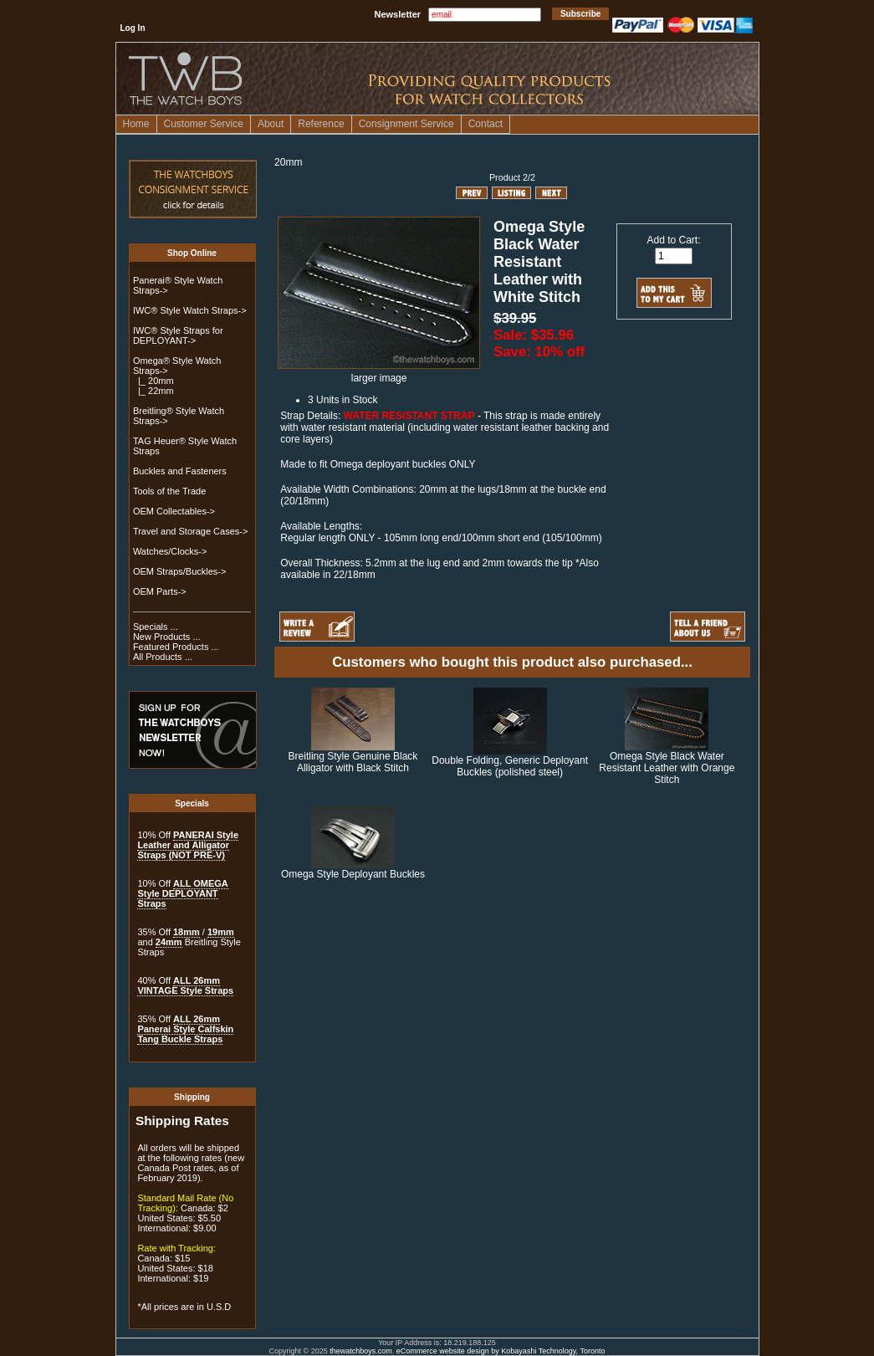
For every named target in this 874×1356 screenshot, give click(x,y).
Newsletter (398, 14)
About (271, 124)
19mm (220, 932)
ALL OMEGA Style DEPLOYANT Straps (182, 893)
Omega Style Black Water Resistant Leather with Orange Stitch (666, 767)
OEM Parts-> (160, 591)
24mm (169, 942)
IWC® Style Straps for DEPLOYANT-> (178, 335)
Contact (485, 124)
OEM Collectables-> (174, 511)
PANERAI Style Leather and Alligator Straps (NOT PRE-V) (187, 845)
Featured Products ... (176, 647)
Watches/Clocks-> (170, 551)
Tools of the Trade (169, 491)
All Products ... (162, 657)
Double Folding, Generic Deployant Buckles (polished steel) (510, 766)
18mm (186, 932)
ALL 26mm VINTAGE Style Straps (185, 985)
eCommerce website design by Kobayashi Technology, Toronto (501, 1351)
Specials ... (155, 627)
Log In (133, 28)
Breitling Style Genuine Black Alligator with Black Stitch (353, 762)
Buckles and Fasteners (180, 471)
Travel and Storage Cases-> (190, 531)
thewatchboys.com (361, 1351)
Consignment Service (406, 124)
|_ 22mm (153, 391)
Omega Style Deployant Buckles (353, 874)
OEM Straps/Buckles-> (180, 571)
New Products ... (167, 637)
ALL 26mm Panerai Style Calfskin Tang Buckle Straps (185, 1029)
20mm (288, 162)
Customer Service (203, 124)
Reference (321, 124)
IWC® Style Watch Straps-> (190, 310)
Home (136, 124)
